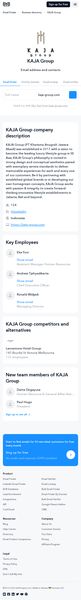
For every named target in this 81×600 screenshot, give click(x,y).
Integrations (9, 499)
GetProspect (6, 4)
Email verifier (70, 81)
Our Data (47, 534)
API (4, 504)
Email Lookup (49, 484)
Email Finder (9, 12)
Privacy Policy (10, 563)
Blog (5, 523)
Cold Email (8, 509)
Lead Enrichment (12, 494)
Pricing (45, 539)
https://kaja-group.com (28, 224)
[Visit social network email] (4, 594)
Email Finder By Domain (54, 494)
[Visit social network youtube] (21, 594)
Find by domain (30, 81)
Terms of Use (10, 558)
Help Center (9, 529)
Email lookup (50, 81)
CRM (44, 509)
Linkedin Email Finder (14, 484)
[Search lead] (73, 95)
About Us (47, 523)
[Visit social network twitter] (17, 594)
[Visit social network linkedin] (13, 594)
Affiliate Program (51, 544)
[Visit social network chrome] (26, 594)
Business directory (32, 12)
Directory (8, 534)
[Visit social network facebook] (8, 594)
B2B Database (10, 489)
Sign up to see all (16, 414)
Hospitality (18, 211)
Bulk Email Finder (51, 489)
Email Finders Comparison (17, 539)
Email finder (10, 81)
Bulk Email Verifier (51, 499)
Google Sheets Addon (54, 504)
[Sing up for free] (70, 454)
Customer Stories (51, 529)
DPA (5, 569)
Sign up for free (58, 4)
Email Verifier (49, 478)
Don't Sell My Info (12, 574)
